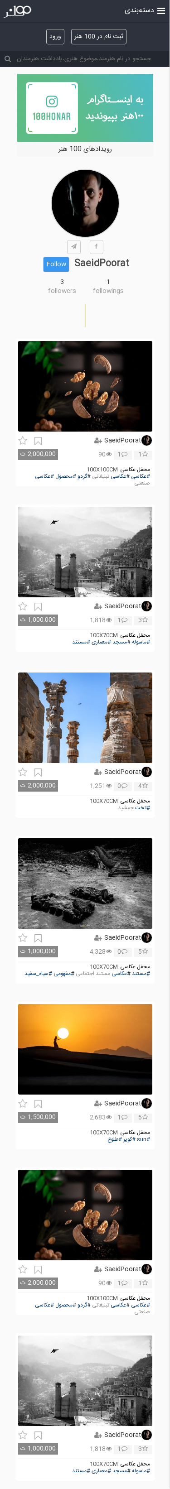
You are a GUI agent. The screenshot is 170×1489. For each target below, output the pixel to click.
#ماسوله (141, 642)
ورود (55, 36)
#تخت (142, 808)
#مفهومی (63, 973)
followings (108, 291)
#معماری (101, 642)
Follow (56, 264)
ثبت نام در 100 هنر (98, 36)
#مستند (81, 642)
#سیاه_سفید (38, 973)
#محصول (65, 476)
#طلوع (114, 1139)
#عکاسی (140, 476)
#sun (143, 1139)
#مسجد (121, 642)
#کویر (129, 1139)
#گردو (84, 476)
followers (62, 291)
